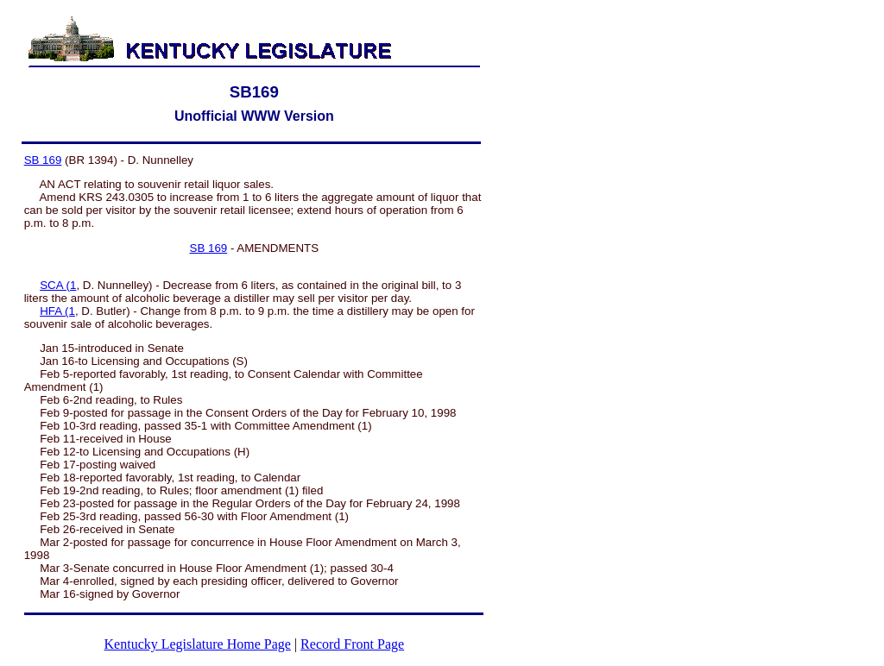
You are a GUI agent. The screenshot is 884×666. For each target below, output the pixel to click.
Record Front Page (352, 644)
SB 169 (43, 160)
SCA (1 (58, 285)
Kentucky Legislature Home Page (197, 644)
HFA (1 (57, 311)
